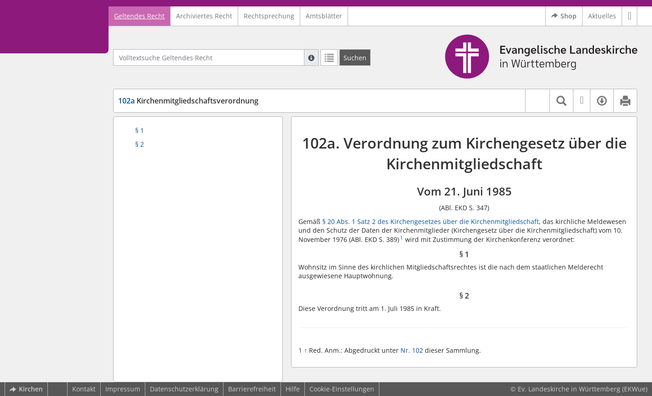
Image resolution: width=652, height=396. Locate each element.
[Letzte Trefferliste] (329, 57)
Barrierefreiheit (252, 389)
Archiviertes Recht (204, 15)
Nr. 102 (411, 350)
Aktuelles (602, 15)
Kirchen (26, 389)
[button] (629, 16)
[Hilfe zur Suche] (311, 57)
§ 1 (139, 130)
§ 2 (139, 144)
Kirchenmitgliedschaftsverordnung (188, 101)
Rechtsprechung (269, 15)
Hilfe (293, 389)
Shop (564, 16)
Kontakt (84, 389)
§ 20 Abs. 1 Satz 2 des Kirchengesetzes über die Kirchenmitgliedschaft (430, 221)
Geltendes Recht (139, 15)
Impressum (122, 389)
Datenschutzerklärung (184, 389)
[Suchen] (355, 57)
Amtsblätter (324, 15)
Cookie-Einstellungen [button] (341, 389)
